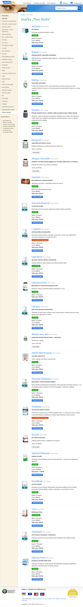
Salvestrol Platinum (45, 453)
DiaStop (39, 80)
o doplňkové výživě (8, 128)
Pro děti (4, 48)
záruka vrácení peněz (9, 124)
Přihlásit (65, 3)
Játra (3, 76)
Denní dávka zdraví (7, 62)
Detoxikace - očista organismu (7, 30)
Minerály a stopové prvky (9, 24)
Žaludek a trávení (7, 90)
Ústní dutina (5, 87)
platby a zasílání (7, 122)
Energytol (40, 140)
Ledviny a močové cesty (9, 73)
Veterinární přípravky (8, 107)
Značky (23, 15)
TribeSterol (41, 532)
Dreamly (40, 110)
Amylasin (40, 26)
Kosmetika (5, 98)
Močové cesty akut (44, 334)
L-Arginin (40, 229)
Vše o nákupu (51, 3)
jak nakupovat (7, 120)
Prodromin (41, 407)
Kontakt (49, 598)
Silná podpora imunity (8, 56)
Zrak (3, 81)
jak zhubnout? (7, 130)
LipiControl (41, 257)
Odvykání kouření (7, 59)
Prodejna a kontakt (39, 3)
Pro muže (4, 43)
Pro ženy (4, 40)
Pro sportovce (6, 51)
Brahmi (39, 52)
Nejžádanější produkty (8, 109)
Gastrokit (40, 177)
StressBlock (41, 481)
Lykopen (40, 306)
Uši (3, 95)
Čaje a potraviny (6, 34)
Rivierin (39, 435)
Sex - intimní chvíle (7, 37)
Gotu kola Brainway (45, 203)
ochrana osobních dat (9, 126)
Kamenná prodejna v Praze (39, 598)
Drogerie (4, 104)
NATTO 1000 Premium (46, 353)
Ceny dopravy (27, 3)
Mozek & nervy (6, 79)
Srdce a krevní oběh (7, 84)
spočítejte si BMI (7, 132)
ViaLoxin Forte (43, 558)
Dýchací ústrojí (6, 93)
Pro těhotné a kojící (7, 45)
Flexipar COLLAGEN (45, 159)
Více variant (36, 152)
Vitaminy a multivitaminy (9, 21)
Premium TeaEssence (45, 379)
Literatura (4, 101)
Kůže (3, 70)
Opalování (5, 65)
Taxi (38, 509)
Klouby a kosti (6, 68)
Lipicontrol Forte (43, 283)
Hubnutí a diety (6, 27)
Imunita (4, 54)
